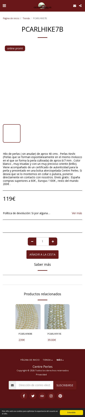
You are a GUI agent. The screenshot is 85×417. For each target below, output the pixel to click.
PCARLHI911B (54, 333)
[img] (28, 316)
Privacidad (41, 374)
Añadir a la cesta (42, 254)
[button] (4, 5)
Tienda (26, 18)
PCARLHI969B (25, 333)
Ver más (77, 213)
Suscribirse (64, 385)
